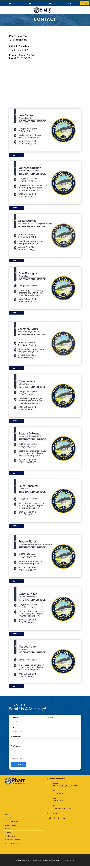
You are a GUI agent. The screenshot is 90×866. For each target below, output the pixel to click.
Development (9, 836)
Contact (84, 3)
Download (17, 155)
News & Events (10, 825)
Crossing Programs (11, 822)
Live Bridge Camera (11, 843)
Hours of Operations (12, 840)
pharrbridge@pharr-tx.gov (62, 808)
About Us (7, 818)
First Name (14, 718)
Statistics (7, 829)
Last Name (49, 718)
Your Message (15, 746)
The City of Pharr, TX (68, 860)
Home (6, 814)
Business (7, 832)
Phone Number (16, 736)
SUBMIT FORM (18, 764)
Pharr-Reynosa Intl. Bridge (34, 860)
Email (12, 727)
